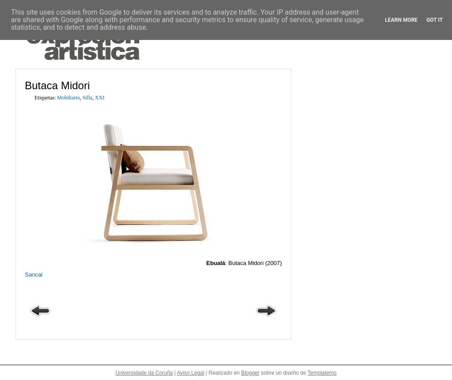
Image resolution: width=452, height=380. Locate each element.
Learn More (401, 20)
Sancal (34, 274)
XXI (99, 98)
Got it (434, 20)
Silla (87, 98)
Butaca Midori (57, 85)
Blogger (250, 373)
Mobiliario (68, 98)
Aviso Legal (190, 373)
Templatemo (322, 373)
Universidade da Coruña (144, 373)
